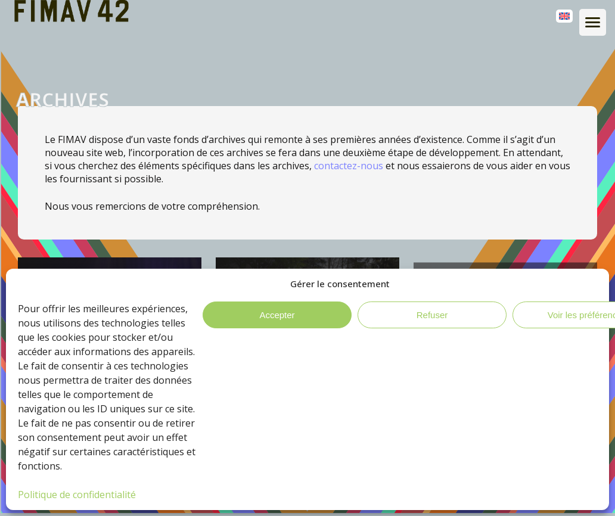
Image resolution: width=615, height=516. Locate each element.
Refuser (432, 315)
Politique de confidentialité (77, 494)
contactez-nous (348, 165)
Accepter (276, 315)
